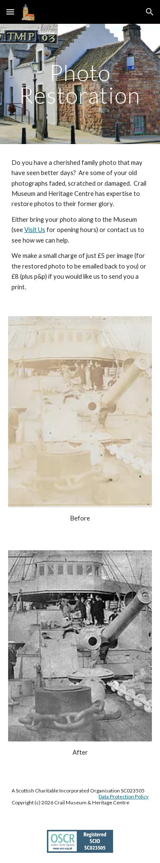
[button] (10, 11)
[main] (80, 84)
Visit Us (34, 229)
